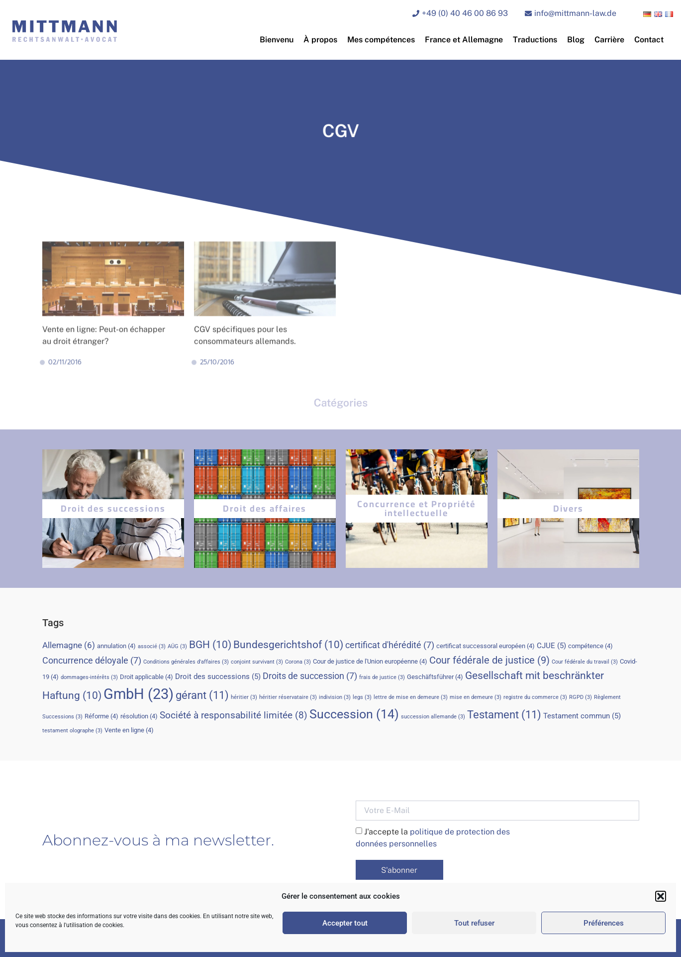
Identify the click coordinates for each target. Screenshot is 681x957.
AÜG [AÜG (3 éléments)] (177, 646)
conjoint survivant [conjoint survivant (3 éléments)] (257, 662)
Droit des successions (113, 508)
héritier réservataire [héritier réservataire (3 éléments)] (288, 697)
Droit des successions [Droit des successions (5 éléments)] (218, 676)
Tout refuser (474, 923)
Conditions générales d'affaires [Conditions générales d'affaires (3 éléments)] (186, 662)
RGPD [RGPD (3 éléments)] (580, 697)
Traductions (535, 39)
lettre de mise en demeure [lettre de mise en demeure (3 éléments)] (411, 697)
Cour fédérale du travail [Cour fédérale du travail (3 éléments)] (585, 662)
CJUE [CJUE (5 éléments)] (551, 645)
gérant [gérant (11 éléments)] (202, 694)
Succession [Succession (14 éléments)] (354, 714)
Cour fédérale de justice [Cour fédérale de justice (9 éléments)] (489, 660)
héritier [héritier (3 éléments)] (244, 697)
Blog (575, 39)
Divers (568, 508)
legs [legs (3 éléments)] (362, 697)
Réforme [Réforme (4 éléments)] (101, 716)
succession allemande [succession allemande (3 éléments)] (433, 716)
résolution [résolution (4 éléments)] (139, 716)
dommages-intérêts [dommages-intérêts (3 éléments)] (89, 677)
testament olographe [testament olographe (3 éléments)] (72, 730)
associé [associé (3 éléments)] (152, 646)
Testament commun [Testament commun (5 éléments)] (582, 715)
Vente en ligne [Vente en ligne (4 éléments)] (129, 730)
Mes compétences (381, 39)
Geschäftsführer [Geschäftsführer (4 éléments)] (435, 677)
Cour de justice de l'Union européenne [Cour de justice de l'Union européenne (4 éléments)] (370, 661)
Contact (649, 39)
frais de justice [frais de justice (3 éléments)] (382, 677)
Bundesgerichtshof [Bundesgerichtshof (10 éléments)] (288, 644)
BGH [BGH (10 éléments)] (210, 644)
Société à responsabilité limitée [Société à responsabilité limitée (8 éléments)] (233, 715)
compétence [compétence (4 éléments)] (590, 646)
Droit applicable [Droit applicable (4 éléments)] (146, 677)
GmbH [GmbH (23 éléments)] (138, 693)
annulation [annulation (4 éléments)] (116, 646)
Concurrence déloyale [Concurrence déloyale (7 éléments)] (91, 660)
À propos (320, 39)
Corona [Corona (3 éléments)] (298, 662)
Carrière (609, 39)
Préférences (604, 923)
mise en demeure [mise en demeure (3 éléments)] (475, 697)
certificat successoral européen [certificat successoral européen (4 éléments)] (485, 646)
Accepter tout (345, 923)
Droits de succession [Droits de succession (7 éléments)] (310, 676)
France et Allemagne (464, 39)
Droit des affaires (264, 508)
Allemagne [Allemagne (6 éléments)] (68, 645)
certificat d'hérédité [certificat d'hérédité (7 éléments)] (389, 645)
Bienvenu (276, 39)
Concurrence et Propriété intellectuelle (416, 508)
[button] (661, 896)
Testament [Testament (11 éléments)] (504, 714)
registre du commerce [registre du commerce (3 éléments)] (535, 697)
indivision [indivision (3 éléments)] (335, 697)
